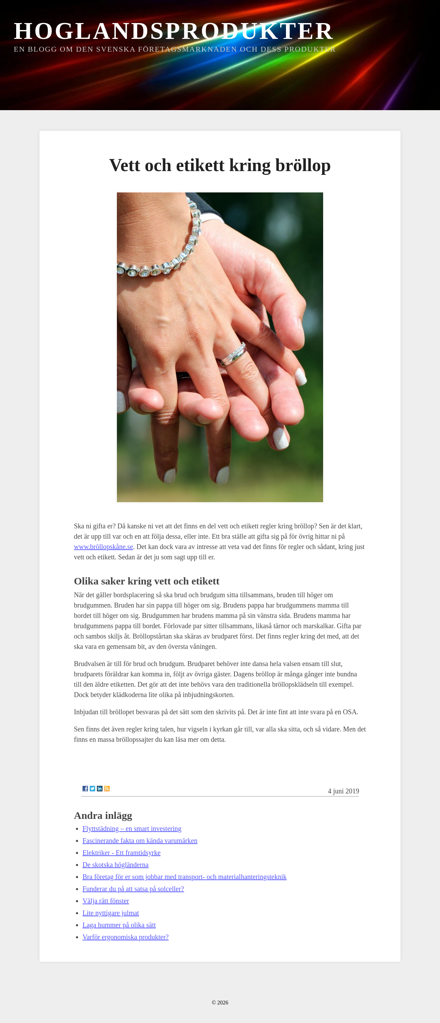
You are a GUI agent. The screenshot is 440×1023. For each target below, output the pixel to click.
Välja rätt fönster (105, 901)
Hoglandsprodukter (174, 31)
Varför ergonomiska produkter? (125, 937)
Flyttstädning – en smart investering (132, 828)
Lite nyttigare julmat (110, 913)
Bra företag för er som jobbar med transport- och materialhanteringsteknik (184, 876)
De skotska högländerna (115, 864)
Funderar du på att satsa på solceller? (133, 889)
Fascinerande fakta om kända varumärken (139, 840)
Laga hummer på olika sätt (119, 925)
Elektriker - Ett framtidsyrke (121, 852)
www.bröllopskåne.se (103, 546)
